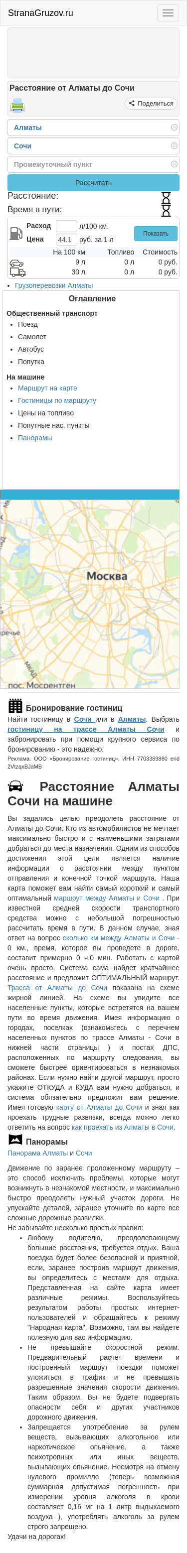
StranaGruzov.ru (40, 13)
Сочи (84, 719)
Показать (156, 233)
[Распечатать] (17, 109)
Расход (38, 226)
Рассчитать (93, 183)
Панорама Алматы (37, 1153)
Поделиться (155, 103)
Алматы (132, 719)
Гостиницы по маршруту (57, 400)
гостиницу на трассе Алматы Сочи (86, 729)
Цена (34, 239)
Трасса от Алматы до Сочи (57, 988)
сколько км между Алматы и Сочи (119, 938)
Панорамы (35, 438)
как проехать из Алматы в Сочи (123, 1127)
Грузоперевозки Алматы (54, 285)
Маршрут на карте (47, 388)
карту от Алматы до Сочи (99, 1107)
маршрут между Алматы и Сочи (108, 898)
